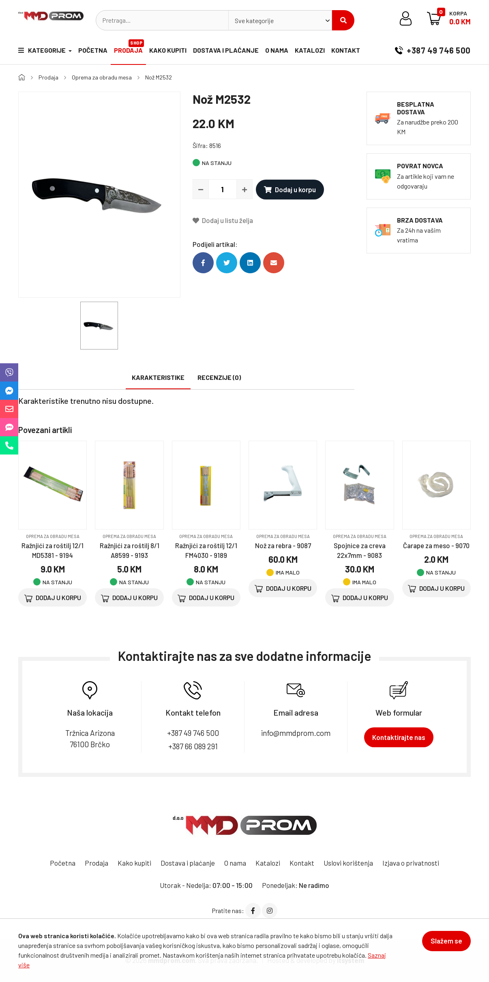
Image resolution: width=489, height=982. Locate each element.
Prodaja (129, 46)
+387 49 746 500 (433, 50)
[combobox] (280, 20)
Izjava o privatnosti (410, 863)
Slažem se (446, 941)
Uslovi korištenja (348, 863)
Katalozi (310, 50)
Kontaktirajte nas (398, 737)
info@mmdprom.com (295, 733)
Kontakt (345, 50)
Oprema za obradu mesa (102, 77)
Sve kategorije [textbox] (254, 20)
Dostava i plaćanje (226, 50)
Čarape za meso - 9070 (436, 545)
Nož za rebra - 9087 (283, 545)
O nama (276, 50)
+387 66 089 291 (193, 746)
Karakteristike (158, 377)
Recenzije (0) (219, 377)
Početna (92, 50)
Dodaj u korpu (290, 189)
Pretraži (343, 20)
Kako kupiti (168, 50)
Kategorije (42, 50)
